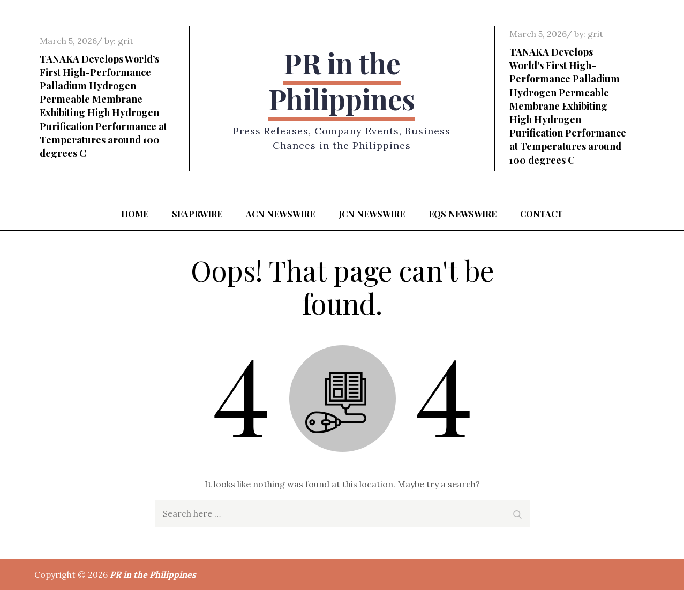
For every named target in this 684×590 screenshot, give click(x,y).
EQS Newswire (463, 214)
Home (134, 214)
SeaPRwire (197, 214)
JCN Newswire (372, 214)
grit (125, 40)
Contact (541, 214)
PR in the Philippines (341, 81)
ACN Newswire (280, 214)
